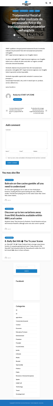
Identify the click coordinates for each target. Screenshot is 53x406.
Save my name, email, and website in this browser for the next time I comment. (27, 157)
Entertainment (24, 10)
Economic (16, 10)
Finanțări (18, 343)
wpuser (8, 200)
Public (17, 372)
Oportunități (19, 365)
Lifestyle (18, 354)
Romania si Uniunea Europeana (25, 376)
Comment (8, 129)
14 (16, 314)
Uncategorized (9, 180)
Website (35, 151)
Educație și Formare (21, 332)
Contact (18, 325)
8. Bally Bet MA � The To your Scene (24, 241)
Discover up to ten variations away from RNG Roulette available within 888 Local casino (23, 215)
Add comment (22, 37)
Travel (17, 390)
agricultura (19, 317)
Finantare (18, 339)
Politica (18, 368)
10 (16, 310)
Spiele (18, 379)
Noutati (37, 10)
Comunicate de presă (22, 321)
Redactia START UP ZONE (20, 35)
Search (26, 271)
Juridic (31, 10)
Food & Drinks (20, 346)
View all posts (17, 99)
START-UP (19, 383)
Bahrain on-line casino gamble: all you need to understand (24, 185)
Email (21, 151)
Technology (19, 387)
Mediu (18, 357)
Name (7, 151)
